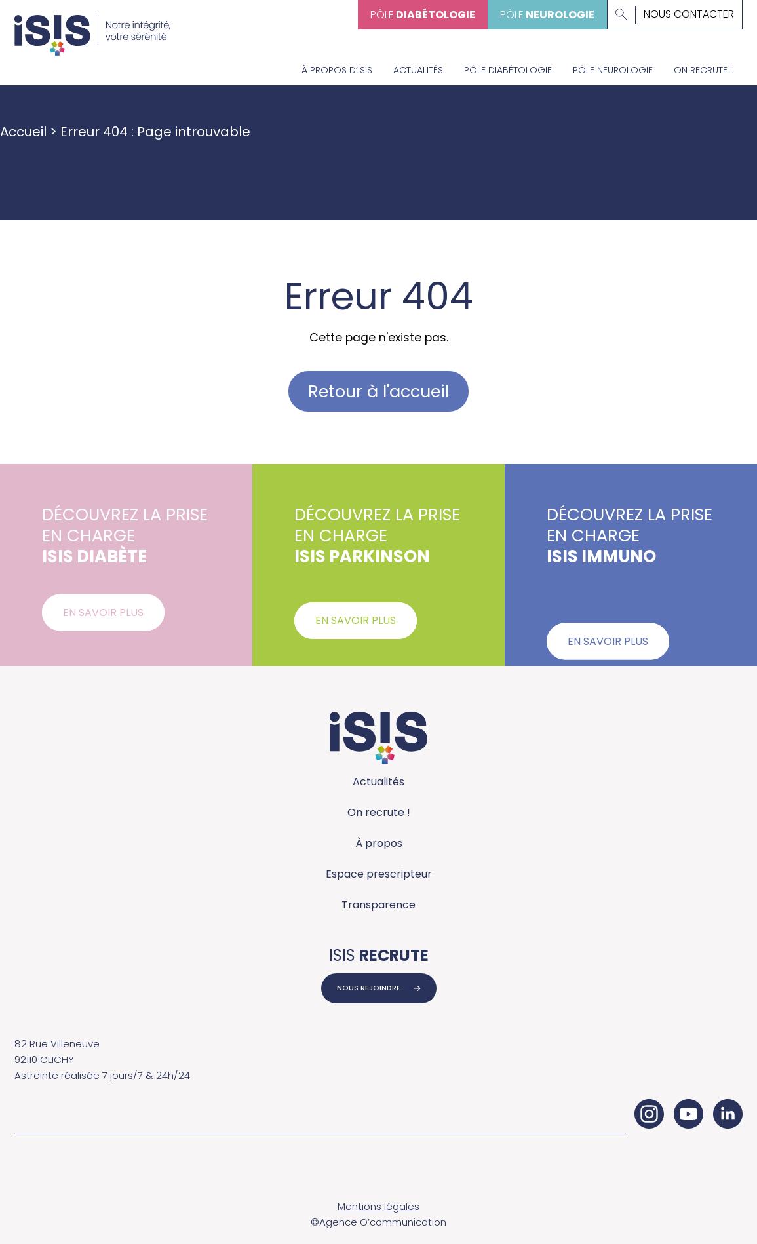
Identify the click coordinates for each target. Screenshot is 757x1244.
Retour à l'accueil (378, 391)
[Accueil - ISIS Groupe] (92, 28)
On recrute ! (703, 70)
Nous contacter (689, 14)
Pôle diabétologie (508, 70)
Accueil (23, 132)
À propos (378, 843)
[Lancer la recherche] (621, 14)
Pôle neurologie (613, 70)
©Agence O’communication (378, 1222)
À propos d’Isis (336, 70)
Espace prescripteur (379, 874)
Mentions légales (378, 1206)
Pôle (422, 14)
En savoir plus (103, 618)
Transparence (378, 904)
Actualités (418, 70)
